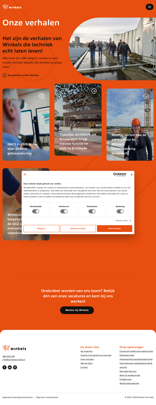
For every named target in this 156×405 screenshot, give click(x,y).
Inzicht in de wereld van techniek (96, 355)
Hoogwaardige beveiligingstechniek (136, 359)
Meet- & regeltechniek (130, 375)
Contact (84, 367)
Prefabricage (125, 379)
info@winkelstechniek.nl (14, 360)
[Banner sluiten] (131, 174)
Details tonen (122, 220)
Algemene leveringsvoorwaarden (18, 397)
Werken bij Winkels (77, 310)
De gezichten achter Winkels (23, 75)
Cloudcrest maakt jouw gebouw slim (136, 351)
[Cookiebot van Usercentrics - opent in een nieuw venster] (115, 174)
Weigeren (41, 228)
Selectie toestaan (78, 228)
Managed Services (128, 371)
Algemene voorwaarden (47, 397)
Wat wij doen (87, 363)
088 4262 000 (9, 356)
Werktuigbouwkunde (129, 383)
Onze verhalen (87, 359)
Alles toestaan (114, 228)
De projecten (87, 351)
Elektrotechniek (127, 355)
